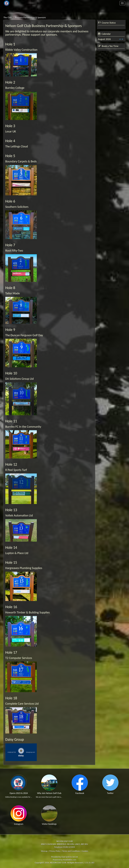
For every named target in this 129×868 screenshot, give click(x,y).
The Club (43, 3)
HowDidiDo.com (69, 860)
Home (15, 3)
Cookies (85, 851)
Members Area (15, 9)
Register (86, 9)
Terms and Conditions (71, 851)
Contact (43, 9)
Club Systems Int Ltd (69, 857)
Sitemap (44, 851)
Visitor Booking (111, 100)
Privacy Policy (54, 851)
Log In (113, 9)
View (118, 86)
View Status (105, 48)
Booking (104, 86)
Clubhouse (113, 3)
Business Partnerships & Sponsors (30, 17)
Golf (85, 3)
